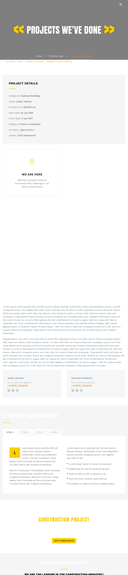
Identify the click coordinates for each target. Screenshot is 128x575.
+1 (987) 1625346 (17, 334)
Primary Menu (120, 4)
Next (120, 569)
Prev (7, 569)
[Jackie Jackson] (32, 332)
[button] (64, 489)
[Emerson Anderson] (96, 332)
